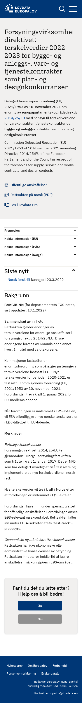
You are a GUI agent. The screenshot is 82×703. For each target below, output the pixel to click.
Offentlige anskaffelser (28, 185)
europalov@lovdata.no (62, 693)
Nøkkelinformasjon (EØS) (22, 247)
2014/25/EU (14, 118)
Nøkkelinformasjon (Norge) (23, 255)
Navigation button (73, 9)
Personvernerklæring (21, 673)
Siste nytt (16, 271)
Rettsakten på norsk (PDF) (31, 194)
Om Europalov (37, 666)
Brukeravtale (50, 673)
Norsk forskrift (19, 279)
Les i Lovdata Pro (24, 205)
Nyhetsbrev (15, 666)
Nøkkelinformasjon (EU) (21, 239)
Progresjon (12, 231)
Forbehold (59, 666)
